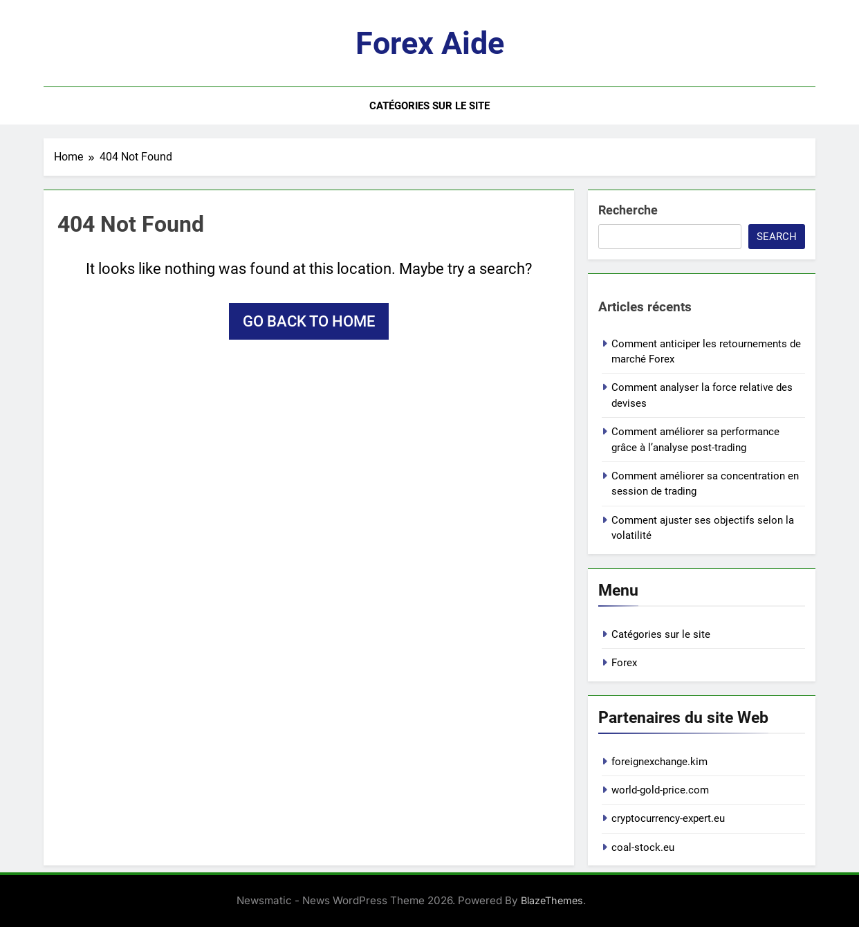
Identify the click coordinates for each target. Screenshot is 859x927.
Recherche (628, 210)
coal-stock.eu (642, 847)
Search (777, 236)
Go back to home (309, 321)
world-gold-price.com (660, 790)
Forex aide (429, 43)
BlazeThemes (552, 900)
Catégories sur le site (429, 106)
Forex (624, 663)
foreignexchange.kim (659, 761)
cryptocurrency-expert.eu (668, 818)
